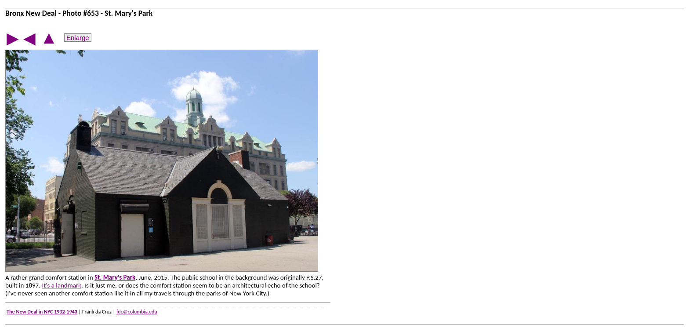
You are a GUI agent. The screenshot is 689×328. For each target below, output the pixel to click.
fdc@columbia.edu (136, 311)
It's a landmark (61, 285)
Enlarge (77, 37)
